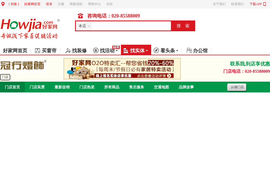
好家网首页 (32, 4)
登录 (49, 4)
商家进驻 (76, 4)
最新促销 (62, 87)
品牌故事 (186, 87)
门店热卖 (86, 87)
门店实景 (37, 87)
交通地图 (161, 87)
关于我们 (219, 4)
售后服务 (136, 87)
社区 (109, 4)
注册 (61, 4)
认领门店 (237, 87)
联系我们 (237, 4)
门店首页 (12, 87)
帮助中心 (94, 4)
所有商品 (111, 87)
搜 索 (183, 25)
